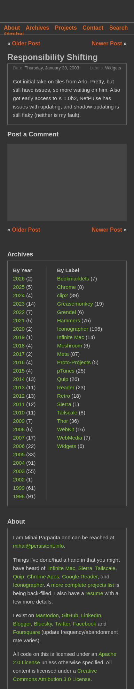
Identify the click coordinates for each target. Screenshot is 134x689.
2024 (19, 295)
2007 (19, 438)
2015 (19, 371)
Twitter (62, 624)
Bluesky (43, 624)
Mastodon (47, 615)
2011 (19, 404)
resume (94, 593)
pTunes (65, 371)
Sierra (64, 404)
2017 (19, 354)
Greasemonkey (75, 304)
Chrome (66, 287)
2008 (19, 429)
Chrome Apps (43, 576)
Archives (37, 28)
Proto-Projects (73, 362)
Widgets (113, 68)
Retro (63, 396)
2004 (19, 463)
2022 (19, 312)
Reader (65, 387)
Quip (62, 379)
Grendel (66, 312)
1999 (19, 488)
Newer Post (108, 43)
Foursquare (26, 632)
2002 (19, 479)
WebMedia (69, 438)
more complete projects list (82, 585)
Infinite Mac (70, 337)
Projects (66, 28)
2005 (19, 454)
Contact (92, 28)
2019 (19, 337)
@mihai (14, 34)
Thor (62, 421)
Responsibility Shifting (52, 57)
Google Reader (79, 576)
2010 (19, 412)
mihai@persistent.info (38, 546)
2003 (19, 471)
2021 (19, 320)
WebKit (65, 429)
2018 (19, 346)
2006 (19, 446)
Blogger (22, 624)
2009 (19, 421)
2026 (19, 279)
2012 (19, 396)
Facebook (84, 624)
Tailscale (67, 412)
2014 (19, 379)
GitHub (70, 615)
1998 (19, 496)
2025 (19, 287)
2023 (19, 304)
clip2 (62, 295)
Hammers (68, 320)
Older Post (26, 43)
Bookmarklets (73, 279)
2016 (19, 362)
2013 (19, 387)
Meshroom (69, 346)
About (12, 28)
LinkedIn (91, 615)
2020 (19, 329)
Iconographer (72, 329)
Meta (63, 354)
